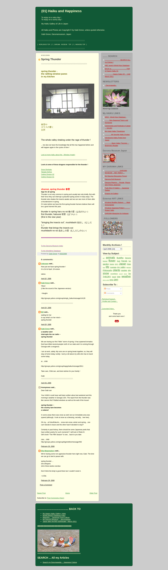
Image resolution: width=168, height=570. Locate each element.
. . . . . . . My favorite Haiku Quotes (117, 135)
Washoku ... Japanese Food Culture (56, 517)
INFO (116, 264)
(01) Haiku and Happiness (61, 11)
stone (125, 273)
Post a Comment (46, 485)
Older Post (93, 493)
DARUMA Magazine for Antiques (116, 213)
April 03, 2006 (46, 308)
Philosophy (107, 270)
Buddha (120, 258)
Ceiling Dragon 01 (47, 177)
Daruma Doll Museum (113, 179)
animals (110, 257)
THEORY (107, 276)
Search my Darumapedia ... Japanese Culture (60, 562)
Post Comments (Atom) (55, 498)
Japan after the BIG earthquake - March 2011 (60, 521)
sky (129, 270)
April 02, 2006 (46, 279)
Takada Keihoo (46, 172)
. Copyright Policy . (108, 309)
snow (106, 273)
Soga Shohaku (46, 170)
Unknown (44, 264)
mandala (113, 267)
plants (116, 270)
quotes (124, 270)
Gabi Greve (45, 283)
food (118, 261)
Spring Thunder (51, 59)
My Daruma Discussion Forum (116, 176)
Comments (109, 293)
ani (103, 258)
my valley (121, 267)
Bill (42, 312)
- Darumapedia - (111, 85)
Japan (122, 263)
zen (116, 279)
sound (121, 273)
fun (130, 261)
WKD (111, 280)
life (107, 267)
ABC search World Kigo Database (117, 65)
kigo (129, 264)
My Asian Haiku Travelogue (115, 131)
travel (114, 277)
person (128, 267)
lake (104, 267)
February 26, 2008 (47, 446)
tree (118, 276)
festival (105, 261)
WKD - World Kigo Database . (116, 117)
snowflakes (114, 273)
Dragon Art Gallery (111, 193)
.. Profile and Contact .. (109, 301)
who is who (106, 280)
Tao (129, 274)
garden (106, 264)
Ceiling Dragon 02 (47, 174)
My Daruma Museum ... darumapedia (56, 519)
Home (67, 493)
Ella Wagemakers (47, 451)
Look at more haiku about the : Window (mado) (58, 155)
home (112, 264)
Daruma (128, 258)
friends (124, 261)
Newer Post (41, 493)
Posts (107, 289)
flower (112, 260)
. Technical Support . (108, 299)
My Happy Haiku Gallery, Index (54, 514)
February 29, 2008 (47, 480)
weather (126, 276)
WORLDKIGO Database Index (54, 516)
